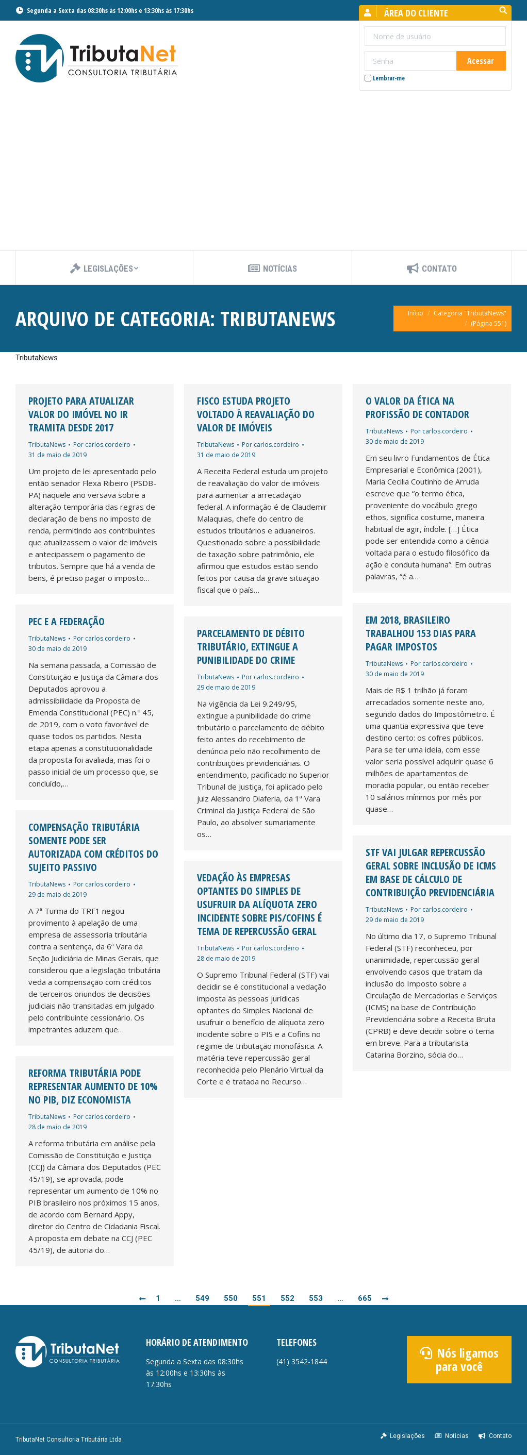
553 (316, 1298)
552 (287, 1298)
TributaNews (46, 444)
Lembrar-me (385, 78)
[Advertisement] (263, 173)
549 (202, 1298)
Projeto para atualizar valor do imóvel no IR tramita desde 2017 (81, 414)
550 (231, 1298)
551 (259, 1298)
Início (415, 313)
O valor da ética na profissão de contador (417, 407)
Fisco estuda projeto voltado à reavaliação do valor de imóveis (256, 414)
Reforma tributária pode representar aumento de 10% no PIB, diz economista (93, 1086)
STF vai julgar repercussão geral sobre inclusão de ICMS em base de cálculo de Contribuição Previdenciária (431, 872)
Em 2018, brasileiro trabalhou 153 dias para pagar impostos (421, 633)
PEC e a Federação (66, 621)
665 (365, 1298)
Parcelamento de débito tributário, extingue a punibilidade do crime (251, 647)
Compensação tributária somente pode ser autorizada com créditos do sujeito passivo (93, 847)
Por (101, 444)
